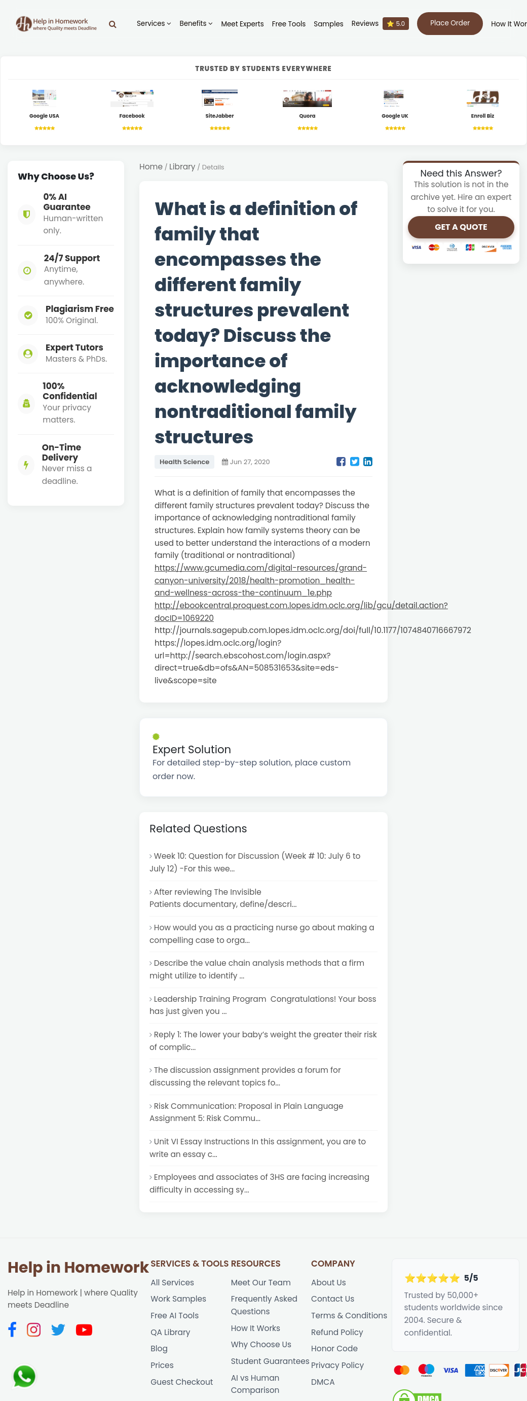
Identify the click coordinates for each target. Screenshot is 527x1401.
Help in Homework (78, 1267)
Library (182, 166)
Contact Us (332, 1298)
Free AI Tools (174, 1315)
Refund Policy (337, 1332)
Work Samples (178, 1298)
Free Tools (289, 24)
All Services (172, 1282)
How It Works (255, 1328)
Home (151, 166)
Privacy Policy (337, 1365)
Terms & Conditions (349, 1315)
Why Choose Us (261, 1344)
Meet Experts (242, 24)
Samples (328, 24)
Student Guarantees (270, 1361)
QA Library (170, 1332)
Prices (161, 1365)
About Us (328, 1282)
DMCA (322, 1382)
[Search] (113, 24)
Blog (159, 1348)
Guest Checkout (181, 1382)
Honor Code (334, 1348)
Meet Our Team (261, 1282)
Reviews (380, 23)
